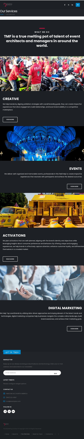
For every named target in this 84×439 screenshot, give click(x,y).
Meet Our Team (37, 434)
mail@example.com (13, 401)
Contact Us (49, 434)
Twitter (9, 411)
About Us (15, 434)
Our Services (25, 434)
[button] (10, 119)
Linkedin (13, 411)
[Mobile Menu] (78, 5)
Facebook (5, 411)
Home (7, 434)
